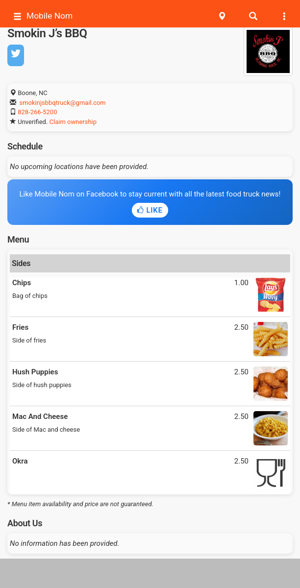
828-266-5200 (37, 112)
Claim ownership (73, 121)
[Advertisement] (150, 573)
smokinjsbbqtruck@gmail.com (62, 102)
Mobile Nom (43, 16)
